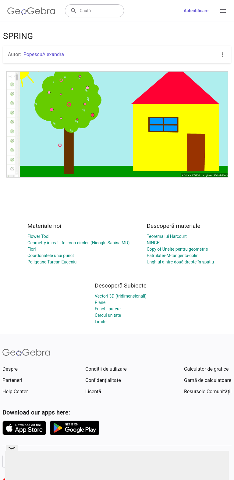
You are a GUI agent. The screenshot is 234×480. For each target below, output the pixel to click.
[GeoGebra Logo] (31, 11)
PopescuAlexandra (43, 54)
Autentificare (196, 10)
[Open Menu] (223, 11)
